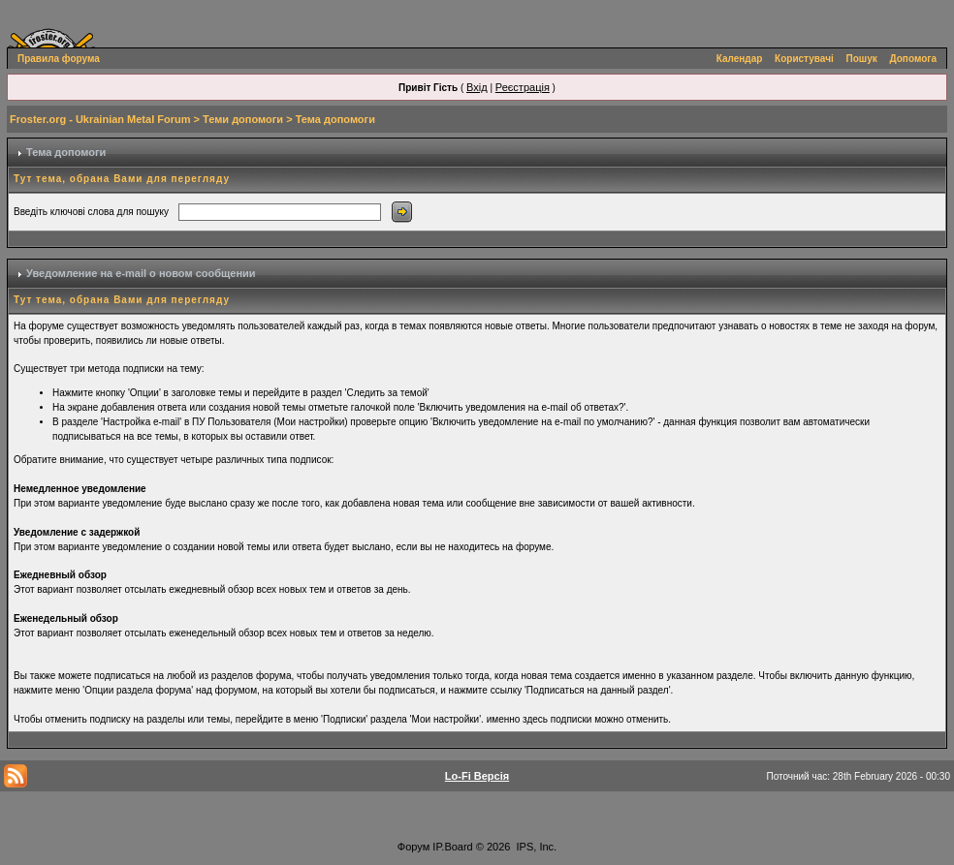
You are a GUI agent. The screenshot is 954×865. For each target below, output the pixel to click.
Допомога (913, 58)
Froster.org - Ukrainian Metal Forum (100, 119)
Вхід (477, 87)
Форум (413, 846)
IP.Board (452, 846)
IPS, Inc (536, 846)
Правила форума (58, 58)
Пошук (861, 58)
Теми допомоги (243, 119)
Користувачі (804, 58)
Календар (739, 58)
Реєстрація (522, 87)
